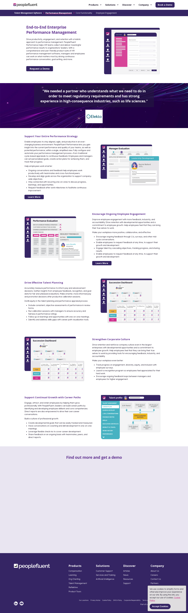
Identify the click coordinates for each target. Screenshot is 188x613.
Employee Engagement (106, 13)
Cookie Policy (106, 600)
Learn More (34, 196)
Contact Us (156, 579)
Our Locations (84, 600)
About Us (155, 571)
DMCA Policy (117, 600)
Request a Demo (40, 68)
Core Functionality (84, 13)
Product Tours (75, 591)
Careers (154, 575)
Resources (128, 579)
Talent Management (78, 583)
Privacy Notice (95, 600)
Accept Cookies (160, 606)
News (125, 575)
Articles (126, 571)
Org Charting (74, 579)
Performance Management (59, 13)
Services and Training (105, 575)
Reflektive (73, 587)
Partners (154, 583)
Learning (72, 575)
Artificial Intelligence (105, 579)
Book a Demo (165, 4)
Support (127, 583)
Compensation (75, 571)
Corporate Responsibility (132, 600)
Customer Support (104, 571)
